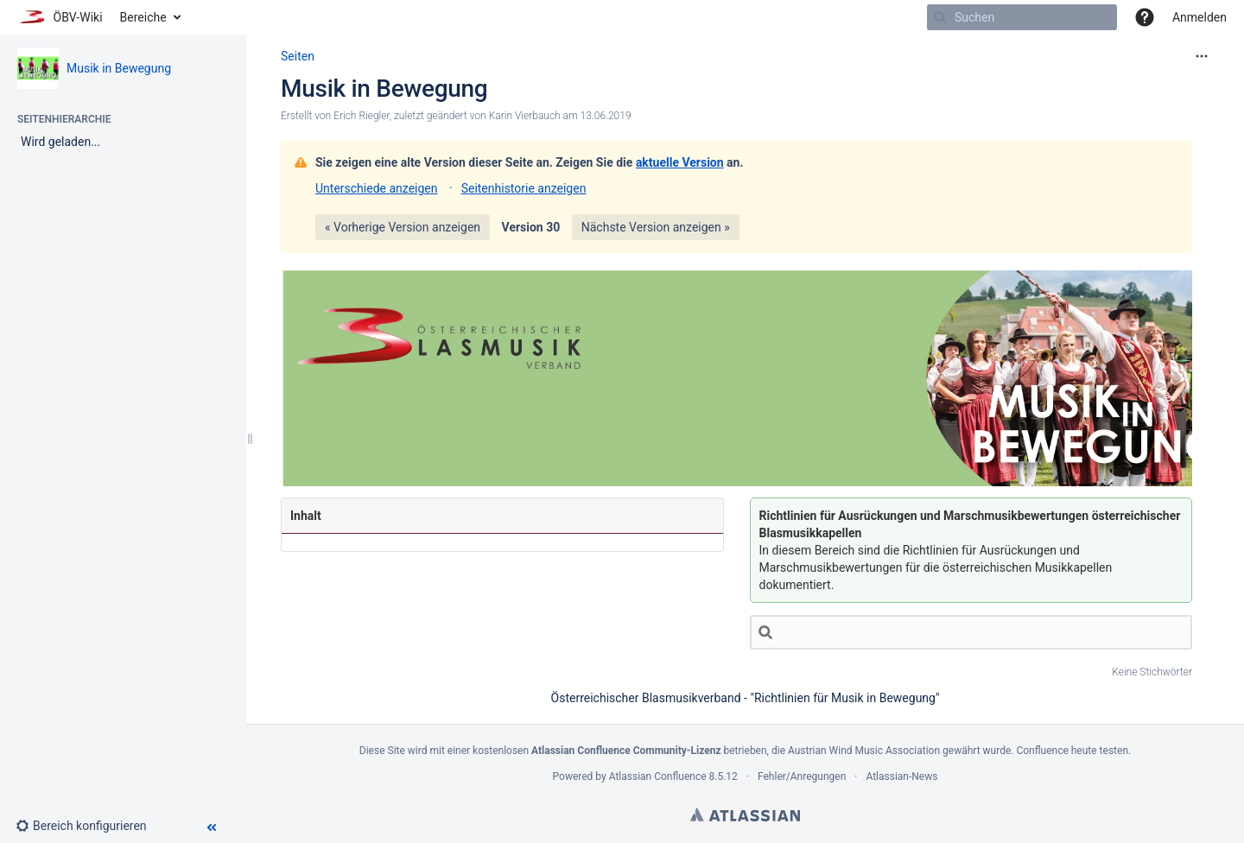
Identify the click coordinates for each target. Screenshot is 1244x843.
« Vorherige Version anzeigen (402, 227)
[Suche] (971, 632)
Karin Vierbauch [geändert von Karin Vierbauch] (525, 116)
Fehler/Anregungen (802, 776)
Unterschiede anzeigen (376, 188)
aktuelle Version (680, 162)
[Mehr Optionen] (1201, 56)
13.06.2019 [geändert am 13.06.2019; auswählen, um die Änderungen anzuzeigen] (606, 116)
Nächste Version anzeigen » (655, 227)
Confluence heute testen (1072, 751)
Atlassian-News (901, 776)
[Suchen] (940, 17)
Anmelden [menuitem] (1199, 17)
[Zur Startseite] (60, 17)
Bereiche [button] (143, 17)
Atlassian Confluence (658, 776)
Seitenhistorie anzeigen (524, 188)
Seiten (297, 56)
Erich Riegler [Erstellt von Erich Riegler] (361, 116)
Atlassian (745, 814)
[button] (1145, 17)
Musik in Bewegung (119, 68)
